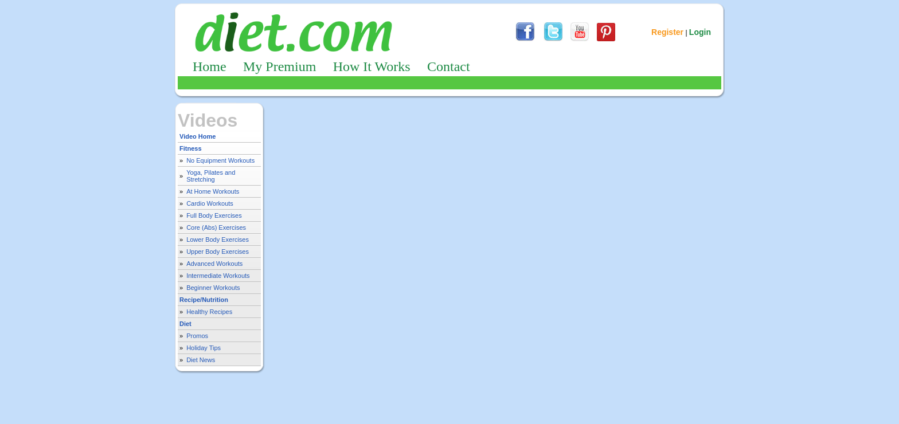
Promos (197, 335)
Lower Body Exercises (217, 239)
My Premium (279, 66)
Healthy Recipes (209, 311)
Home (209, 66)
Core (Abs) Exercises (216, 227)
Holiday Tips (203, 347)
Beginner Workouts (213, 287)
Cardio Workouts (209, 203)
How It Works (372, 66)
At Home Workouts (212, 191)
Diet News (200, 359)
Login (700, 32)
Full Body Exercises (214, 215)
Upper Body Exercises (217, 251)
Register (667, 32)
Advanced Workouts (214, 263)
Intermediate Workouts (217, 275)
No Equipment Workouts (220, 160)
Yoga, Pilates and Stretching (210, 176)
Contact (448, 66)
